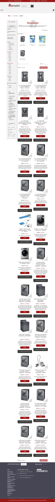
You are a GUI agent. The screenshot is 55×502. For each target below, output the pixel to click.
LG (10, 46)
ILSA (15, 129)
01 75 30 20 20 (31, 475)
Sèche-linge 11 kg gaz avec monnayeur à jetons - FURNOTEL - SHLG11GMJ (40, 441)
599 (10, 54)
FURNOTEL (11, 43)
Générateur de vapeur (32, 45)
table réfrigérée (10, 129)
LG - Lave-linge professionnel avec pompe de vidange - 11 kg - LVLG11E (25, 160)
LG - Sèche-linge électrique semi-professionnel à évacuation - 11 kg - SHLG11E (25, 196)
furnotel (9, 127)
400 (10, 77)
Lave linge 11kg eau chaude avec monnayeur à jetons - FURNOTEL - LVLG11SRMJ (41, 405)
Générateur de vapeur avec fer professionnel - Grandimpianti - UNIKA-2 (40, 371)
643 (10, 69)
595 (10, 67)
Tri (18, 63)
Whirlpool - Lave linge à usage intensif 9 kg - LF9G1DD (40, 229)
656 (10, 79)
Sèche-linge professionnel (23, 59)
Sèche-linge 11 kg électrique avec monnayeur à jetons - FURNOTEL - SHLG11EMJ (25, 441)
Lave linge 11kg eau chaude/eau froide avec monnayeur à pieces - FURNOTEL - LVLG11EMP (40, 264)
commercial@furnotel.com (27, 477)
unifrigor (14, 134)
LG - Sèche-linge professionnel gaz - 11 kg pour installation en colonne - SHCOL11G (40, 122)
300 (10, 53)
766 (10, 73)
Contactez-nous (10, 471)
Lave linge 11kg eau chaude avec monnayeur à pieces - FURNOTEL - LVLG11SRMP (25, 300)
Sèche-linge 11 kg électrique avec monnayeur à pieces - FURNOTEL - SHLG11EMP (41, 336)
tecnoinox (13, 127)
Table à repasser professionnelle (42, 45)
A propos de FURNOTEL (11, 479)
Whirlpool (11, 49)
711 (10, 70)
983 (10, 85)
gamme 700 (10, 134)
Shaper (10, 47)
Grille (45, 64)
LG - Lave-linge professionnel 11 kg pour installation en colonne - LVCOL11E (25, 86)
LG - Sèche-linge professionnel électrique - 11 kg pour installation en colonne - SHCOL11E (24, 122)
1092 (10, 87)
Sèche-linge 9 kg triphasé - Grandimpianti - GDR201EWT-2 (24, 336)
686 (10, 57)
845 (10, 80)
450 (10, 66)
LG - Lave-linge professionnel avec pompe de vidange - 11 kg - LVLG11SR (40, 160)
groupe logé (13, 135)
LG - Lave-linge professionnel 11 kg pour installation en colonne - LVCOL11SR (40, 86)
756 (10, 72)
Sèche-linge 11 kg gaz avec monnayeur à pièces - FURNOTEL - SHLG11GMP (25, 371)
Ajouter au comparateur (25, 102)
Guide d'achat (11, 119)
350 (10, 64)
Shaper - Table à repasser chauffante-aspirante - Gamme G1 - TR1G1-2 (24, 230)
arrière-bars (10, 130)
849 (10, 59)
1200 (10, 60)
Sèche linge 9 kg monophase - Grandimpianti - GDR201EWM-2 (40, 300)
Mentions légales (12, 96)
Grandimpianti (11, 44)
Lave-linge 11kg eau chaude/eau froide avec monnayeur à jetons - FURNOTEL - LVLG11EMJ (24, 405)
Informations (11, 93)
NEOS (9, 135)
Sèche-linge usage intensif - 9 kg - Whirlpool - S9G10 (25, 263)
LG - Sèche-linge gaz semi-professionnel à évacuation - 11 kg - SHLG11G (41, 195)
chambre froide (10, 132)
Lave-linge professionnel (23, 45)
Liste (47, 64)
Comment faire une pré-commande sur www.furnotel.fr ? (11, 112)
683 (10, 56)
